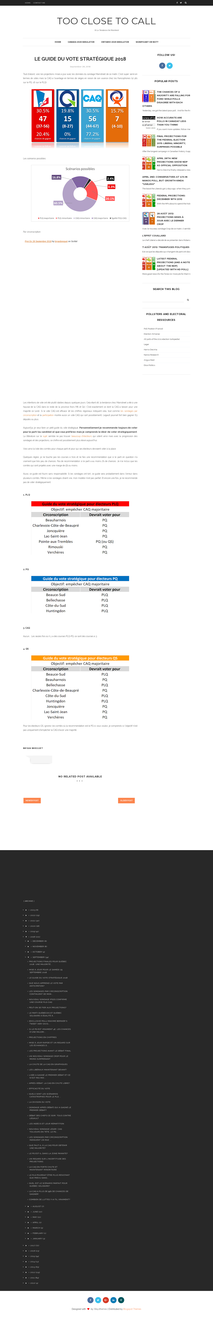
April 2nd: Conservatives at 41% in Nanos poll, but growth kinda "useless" (164, 180)
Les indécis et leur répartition (46, 1124)
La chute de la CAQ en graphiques (48, 1064)
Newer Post (32, 800)
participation (48, 415)
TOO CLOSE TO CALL (106, 21)
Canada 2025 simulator (81, 42)
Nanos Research (151, 355)
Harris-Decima (150, 349)
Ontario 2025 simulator (115, 42)
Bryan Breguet (33, 748)
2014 (32, 1262)
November (38, 946)
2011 (32, 1278)
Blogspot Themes (132, 1309)
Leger (146, 344)
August (37, 1206)
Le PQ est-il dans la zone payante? (48, 1153)
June (35, 1212)
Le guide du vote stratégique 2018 (48, 978)
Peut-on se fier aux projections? (47, 1007)
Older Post (126, 800)
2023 (32, 910)
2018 (32, 937)
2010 (32, 1283)
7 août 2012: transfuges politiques (165, 247)
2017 (32, 1245)
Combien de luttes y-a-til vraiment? (49, 1199)
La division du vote (39, 1102)
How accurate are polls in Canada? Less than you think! (171, 121)
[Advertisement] (47, 876)
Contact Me (39, 3)
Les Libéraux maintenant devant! (48, 1070)
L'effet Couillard (154, 235)
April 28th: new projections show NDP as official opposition (172, 162)
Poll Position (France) (153, 329)
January (37, 1239)
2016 (32, 1251)
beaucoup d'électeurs (81, 436)
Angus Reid (149, 360)
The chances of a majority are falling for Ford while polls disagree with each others (166, 99)
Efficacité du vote (39, 1088)
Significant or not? (147, 42)
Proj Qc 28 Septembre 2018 (38, 241)
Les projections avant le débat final (50, 1051)
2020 (33, 926)
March (36, 1228)
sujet (45, 436)
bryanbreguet (61, 241)
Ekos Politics (149, 365)
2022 (32, 915)
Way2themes (100, 1309)
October (37, 952)
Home (28, 3)
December (38, 941)
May (35, 1217)
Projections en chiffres (43, 1037)
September (39, 957)
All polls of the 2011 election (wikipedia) (162, 339)
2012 (32, 1272)
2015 (32, 1256)
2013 (32, 1267)
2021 (32, 921)
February (38, 1233)
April (35, 1222)
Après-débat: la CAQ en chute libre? (49, 1083)
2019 (32, 931)
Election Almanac (152, 334)
